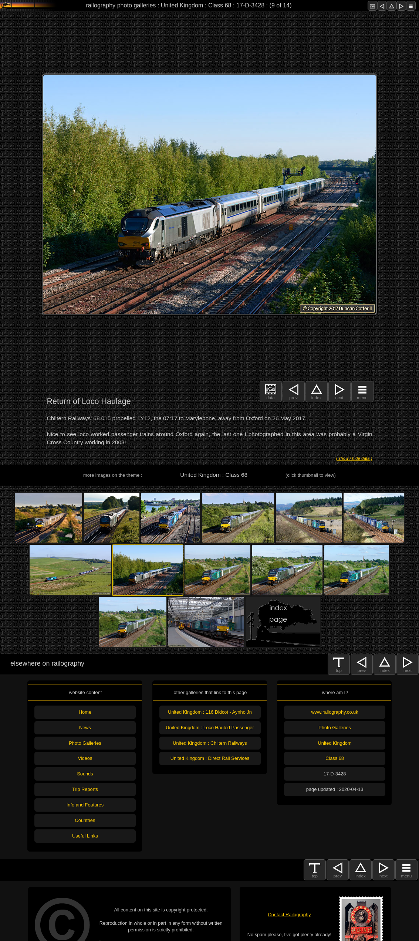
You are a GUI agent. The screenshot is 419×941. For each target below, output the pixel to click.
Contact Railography (289, 914)
